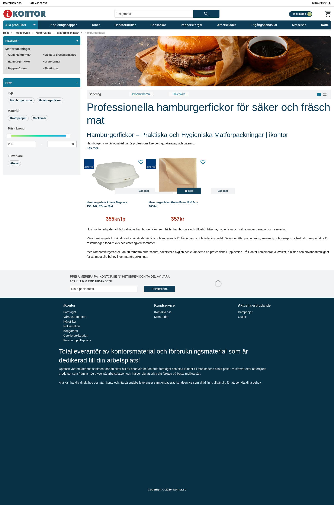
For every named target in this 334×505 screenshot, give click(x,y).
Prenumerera (159, 288)
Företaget (69, 312)
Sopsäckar (158, 25)
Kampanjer (245, 312)
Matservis (299, 25)
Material (13, 110)
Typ (10, 93)
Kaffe (325, 25)
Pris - (17, 128)
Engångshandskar (264, 25)
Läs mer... (94, 148)
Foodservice (22, 32)
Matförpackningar (68, 32)
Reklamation (71, 326)
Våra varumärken (74, 317)
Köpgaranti (70, 331)
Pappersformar (17, 68)
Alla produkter (20, 25)
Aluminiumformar (18, 54)
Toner (95, 25)
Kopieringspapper (64, 25)
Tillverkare (15, 156)
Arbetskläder (226, 25)
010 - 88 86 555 (38, 3)
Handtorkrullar (125, 25)
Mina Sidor (321, 3)
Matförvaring (43, 32)
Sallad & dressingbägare (59, 54)
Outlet (242, 317)
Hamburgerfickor (95, 32)
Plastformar (51, 68)
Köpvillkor (69, 321)
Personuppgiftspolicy (77, 340)
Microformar (51, 61)
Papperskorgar (192, 25)
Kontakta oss (12, 3)
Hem (6, 32)
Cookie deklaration (75, 335)
